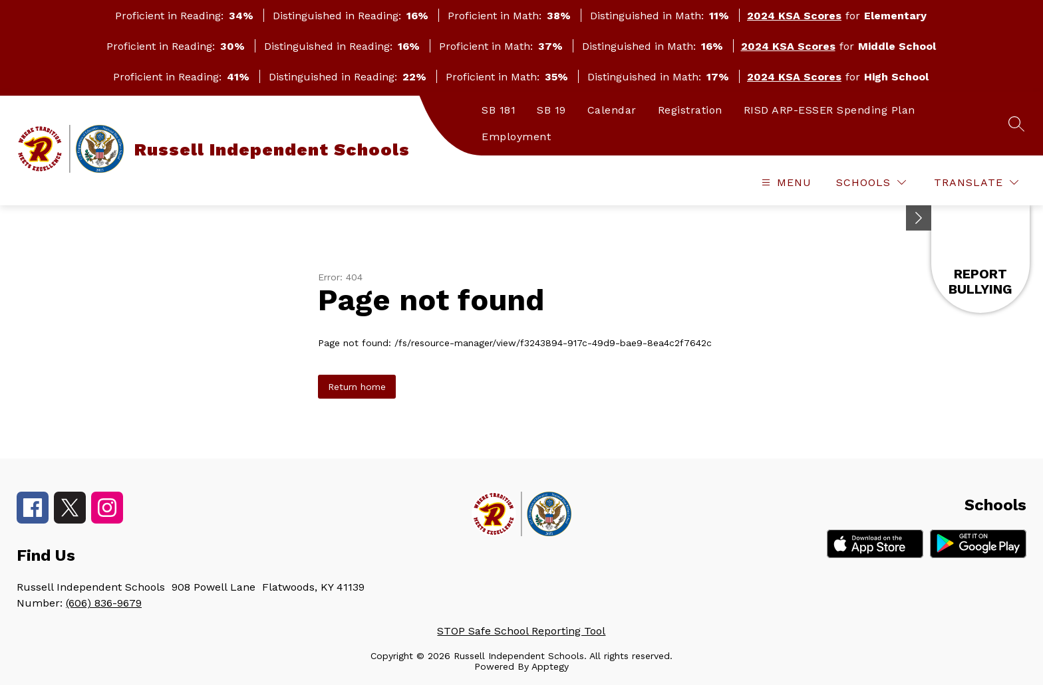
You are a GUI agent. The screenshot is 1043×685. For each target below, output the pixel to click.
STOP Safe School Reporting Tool (521, 631)
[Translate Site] (976, 182)
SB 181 (499, 110)
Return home (357, 386)
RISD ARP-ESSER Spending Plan (829, 110)
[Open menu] (785, 182)
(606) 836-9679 (104, 603)
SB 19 (551, 110)
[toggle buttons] (918, 218)
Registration (690, 110)
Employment (516, 136)
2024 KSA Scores (794, 15)
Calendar (612, 110)
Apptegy (550, 666)
